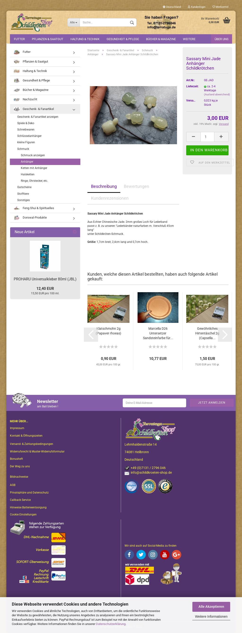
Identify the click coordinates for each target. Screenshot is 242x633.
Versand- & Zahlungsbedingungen (31, 444)
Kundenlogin (196, 6)
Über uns (222, 39)
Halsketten (28, 174)
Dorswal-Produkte (30, 217)
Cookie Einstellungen (23, 514)
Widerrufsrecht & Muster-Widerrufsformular (37, 451)
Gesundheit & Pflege (123, 39)
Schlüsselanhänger (29, 136)
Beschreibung (104, 186)
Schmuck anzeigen (33, 155)
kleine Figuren (26, 142)
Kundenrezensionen (110, 198)
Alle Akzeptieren (211, 606)
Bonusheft (16, 458)
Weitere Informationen (211, 616)
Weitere (189, 39)
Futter (19, 39)
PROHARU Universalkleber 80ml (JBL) (45, 279)
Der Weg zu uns (20, 466)
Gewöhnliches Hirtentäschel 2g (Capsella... (207, 333)
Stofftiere (23, 193)
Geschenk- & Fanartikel (34, 109)
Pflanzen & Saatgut (47, 39)
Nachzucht (25, 99)
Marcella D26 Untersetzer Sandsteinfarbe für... (158, 333)
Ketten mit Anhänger (34, 168)
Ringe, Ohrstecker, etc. (34, 180)
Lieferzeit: (191, 86)
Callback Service (20, 500)
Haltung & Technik (84, 39)
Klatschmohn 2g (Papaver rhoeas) (108, 331)
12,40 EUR (45, 288)
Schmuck (23, 149)
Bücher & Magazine (161, 39)
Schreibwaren (26, 129)
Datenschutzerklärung (110, 624)
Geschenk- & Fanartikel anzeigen (37, 116)
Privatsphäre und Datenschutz (29, 492)
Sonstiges (23, 200)
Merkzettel (220, 6)
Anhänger (27, 161)
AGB (12, 485)
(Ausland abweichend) (217, 94)
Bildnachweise (19, 476)
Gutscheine (24, 187)
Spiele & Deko (25, 123)
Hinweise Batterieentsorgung (28, 507)
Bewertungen (136, 186)
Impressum (17, 428)
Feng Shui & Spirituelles (34, 208)
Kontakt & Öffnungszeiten (26, 435)
